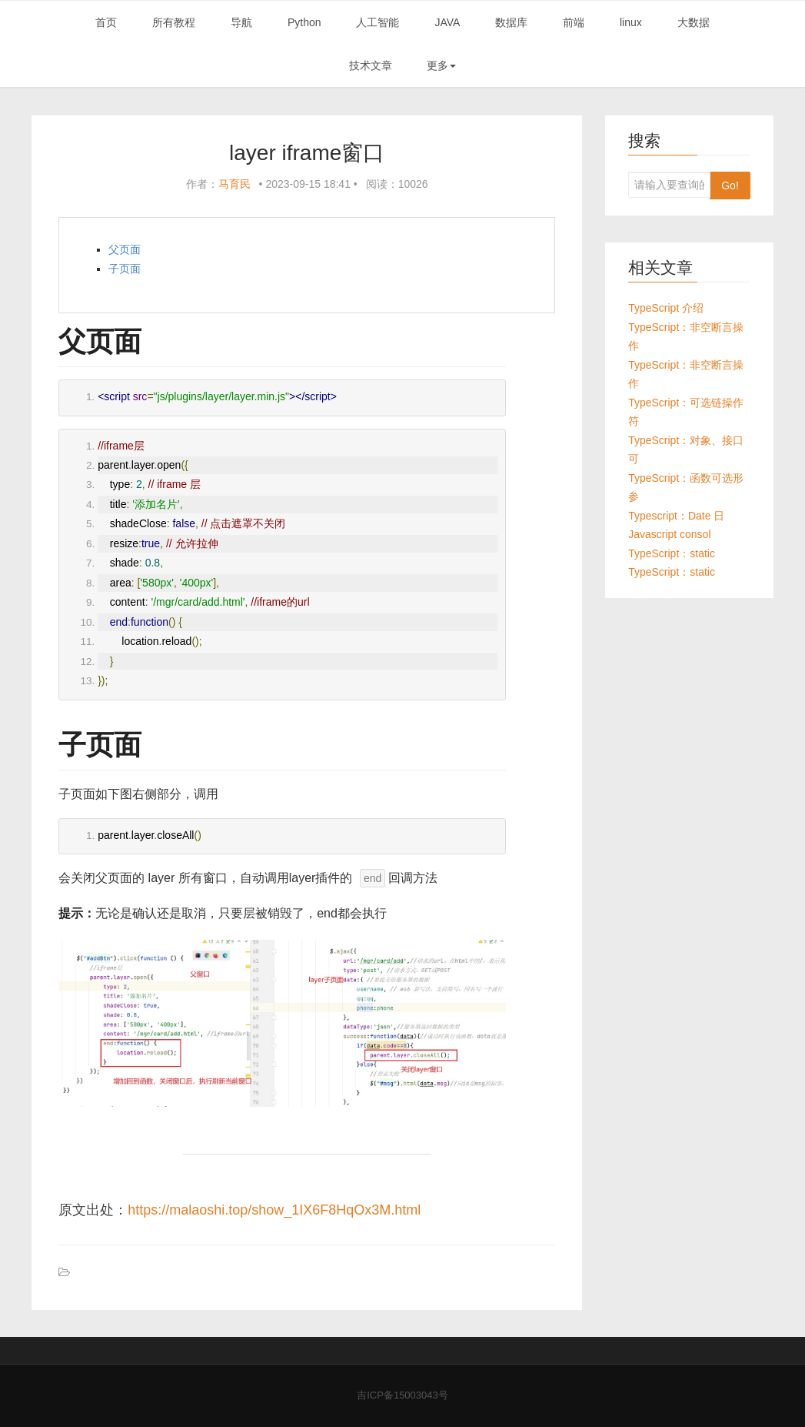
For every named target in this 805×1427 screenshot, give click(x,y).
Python (304, 22)
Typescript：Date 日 (676, 516)
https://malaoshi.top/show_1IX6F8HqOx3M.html (274, 1210)
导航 (241, 22)
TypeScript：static (671, 553)
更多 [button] (441, 65)
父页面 (124, 249)
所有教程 (173, 22)
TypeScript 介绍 (666, 308)
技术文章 (370, 65)
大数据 (693, 22)
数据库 (511, 22)
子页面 (124, 268)
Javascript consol (669, 534)
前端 (573, 22)
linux (631, 22)
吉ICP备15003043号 (402, 1395)
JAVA (447, 22)
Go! (730, 185)
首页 (106, 22)
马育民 (234, 184)
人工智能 (377, 22)
